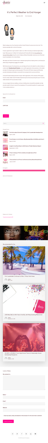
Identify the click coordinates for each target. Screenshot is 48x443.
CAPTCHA (5, 105)
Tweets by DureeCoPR (8, 217)
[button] (44, 2)
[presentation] (12, 109)
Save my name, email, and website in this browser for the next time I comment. (23, 415)
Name (4, 394)
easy (16, 62)
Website (5, 407)
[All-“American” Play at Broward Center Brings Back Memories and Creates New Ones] (36, 233)
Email (4, 97)
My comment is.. (7, 374)
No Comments (28, 16)
